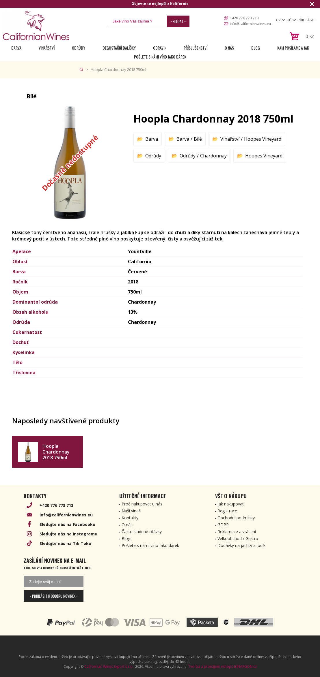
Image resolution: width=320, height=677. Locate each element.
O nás (229, 48)
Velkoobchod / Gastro (237, 538)
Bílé (198, 139)
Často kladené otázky (142, 531)
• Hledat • (178, 21)
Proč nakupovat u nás (142, 504)
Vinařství (47, 48)
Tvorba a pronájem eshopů (210, 666)
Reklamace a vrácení (236, 531)
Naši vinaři (131, 511)
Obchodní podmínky (236, 517)
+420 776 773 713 (244, 18)
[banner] (36, 25)
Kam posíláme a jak (293, 48)
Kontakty (130, 517)
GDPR (223, 524)
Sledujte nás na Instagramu (68, 534)
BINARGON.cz (245, 666)
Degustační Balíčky (119, 48)
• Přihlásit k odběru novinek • (54, 596)
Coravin (159, 48)
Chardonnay (213, 156)
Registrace (227, 511)
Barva (16, 48)
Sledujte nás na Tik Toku (65, 543)
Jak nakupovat (230, 504)
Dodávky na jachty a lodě (241, 545)
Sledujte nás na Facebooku (67, 524)
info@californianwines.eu (250, 23)
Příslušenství (195, 48)
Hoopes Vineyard (262, 139)
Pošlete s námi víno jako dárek (160, 57)
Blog (255, 48)
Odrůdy (78, 48)
